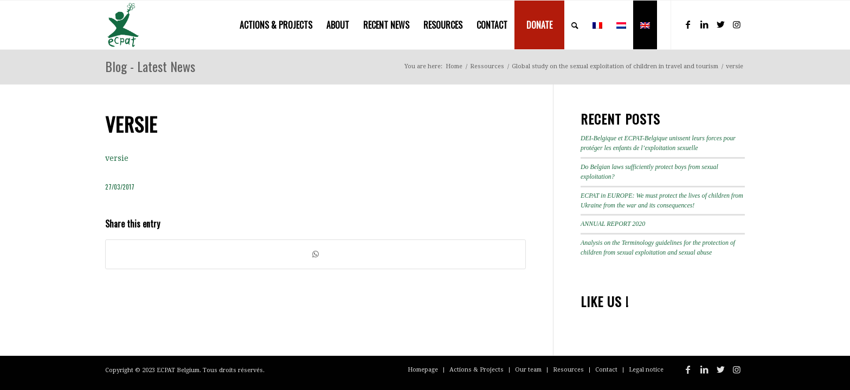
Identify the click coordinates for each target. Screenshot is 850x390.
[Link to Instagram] (737, 24)
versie (116, 158)
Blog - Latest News (150, 66)
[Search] (574, 25)
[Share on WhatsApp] (315, 254)
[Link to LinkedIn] (704, 24)
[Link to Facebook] (688, 24)
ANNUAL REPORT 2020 (613, 223)
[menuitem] (276, 25)
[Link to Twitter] (720, 24)
